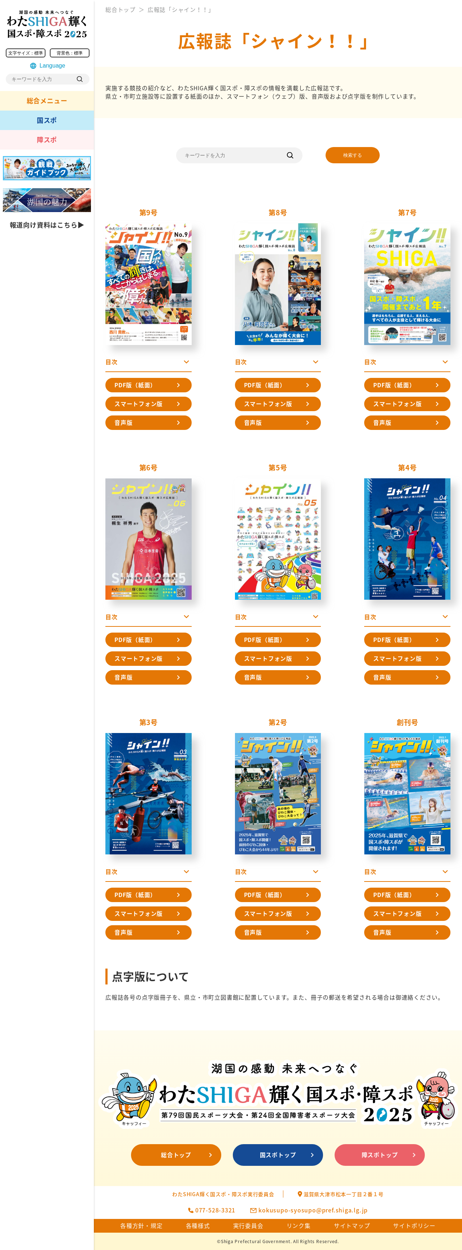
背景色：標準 (70, 53)
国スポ (47, 120)
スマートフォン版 (138, 404)
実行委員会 (248, 1226)
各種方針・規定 (141, 1226)
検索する (352, 155)
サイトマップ (352, 1226)
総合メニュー (47, 100)
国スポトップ (278, 1155)
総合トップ (120, 10)
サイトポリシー (414, 1226)
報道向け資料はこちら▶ (47, 225)
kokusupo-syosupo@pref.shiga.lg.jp (313, 1210)
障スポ (47, 140)
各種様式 (198, 1226)
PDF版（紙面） (135, 385)
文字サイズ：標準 (25, 53)
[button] (148, 364)
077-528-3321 (215, 1210)
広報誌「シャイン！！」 (181, 10)
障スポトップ (380, 1155)
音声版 (123, 422)
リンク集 (299, 1226)
